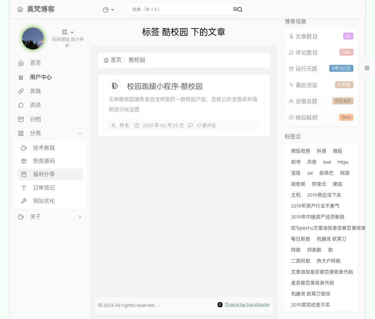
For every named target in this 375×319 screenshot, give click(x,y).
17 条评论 (206, 125)
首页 (113, 60)
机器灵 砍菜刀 (331, 238)
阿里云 (319, 184)
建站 (337, 184)
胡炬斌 (298, 184)
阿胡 (345, 173)
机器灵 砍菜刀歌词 (310, 293)
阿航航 (314, 249)
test (327, 162)
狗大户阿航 (329, 260)
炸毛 (124, 125)
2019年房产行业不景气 (315, 206)
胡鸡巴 (326, 173)
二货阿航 (300, 260)
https (343, 162)
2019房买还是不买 (310, 304)
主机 (296, 195)
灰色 (312, 162)
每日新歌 (300, 238)
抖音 (321, 151)
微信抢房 (300, 151)
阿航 (296, 249)
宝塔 (296, 173)
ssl (310, 173)
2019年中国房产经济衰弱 (317, 217)
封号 (296, 162)
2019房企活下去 (324, 195)
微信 (337, 151)
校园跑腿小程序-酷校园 (165, 86)
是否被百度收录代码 (312, 282)
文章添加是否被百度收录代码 (322, 271)
